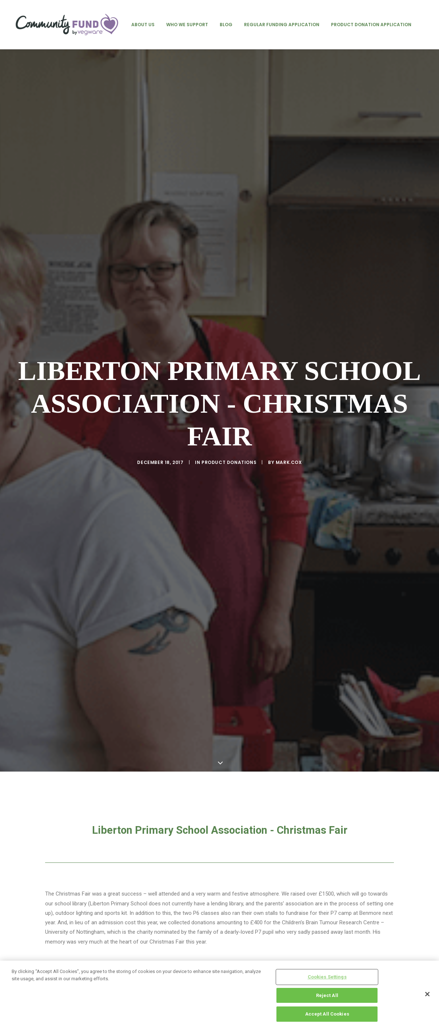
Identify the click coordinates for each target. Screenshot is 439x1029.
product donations (228, 415)
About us (143, 24)
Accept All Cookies (327, 1014)
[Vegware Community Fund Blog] (66, 24)
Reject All (327, 995)
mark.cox (289, 415)
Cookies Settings (327, 977)
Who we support (187, 24)
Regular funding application (281, 24)
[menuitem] (143, 24)
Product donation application (371, 24)
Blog (226, 24)
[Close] (427, 994)
